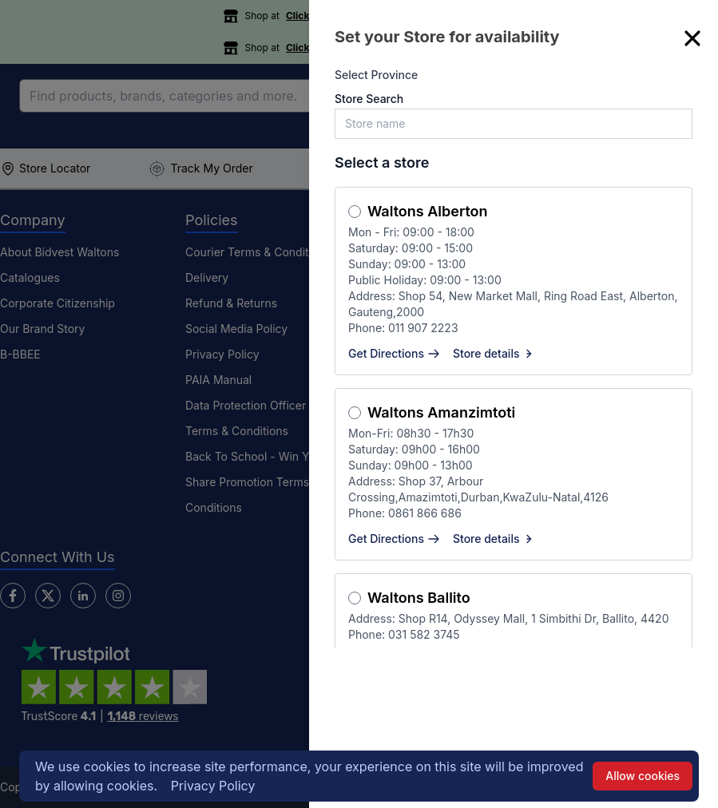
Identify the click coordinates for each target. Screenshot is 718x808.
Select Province (376, 74)
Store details (494, 353)
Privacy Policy (213, 786)
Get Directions (394, 353)
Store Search (369, 98)
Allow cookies (642, 775)
